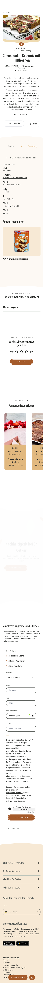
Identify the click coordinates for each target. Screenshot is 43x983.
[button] (21, 46)
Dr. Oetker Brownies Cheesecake (15, 178)
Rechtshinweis (8, 970)
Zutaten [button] (11, 146)
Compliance (7, 963)
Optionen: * (11, 651)
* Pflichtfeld (12, 829)
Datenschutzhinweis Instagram (14, 967)
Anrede (9, 672)
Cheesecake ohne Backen (15, 441)
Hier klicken (23, 809)
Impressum (7, 972)
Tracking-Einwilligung (11, 958)
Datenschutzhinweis (10, 965)
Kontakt (5, 960)
